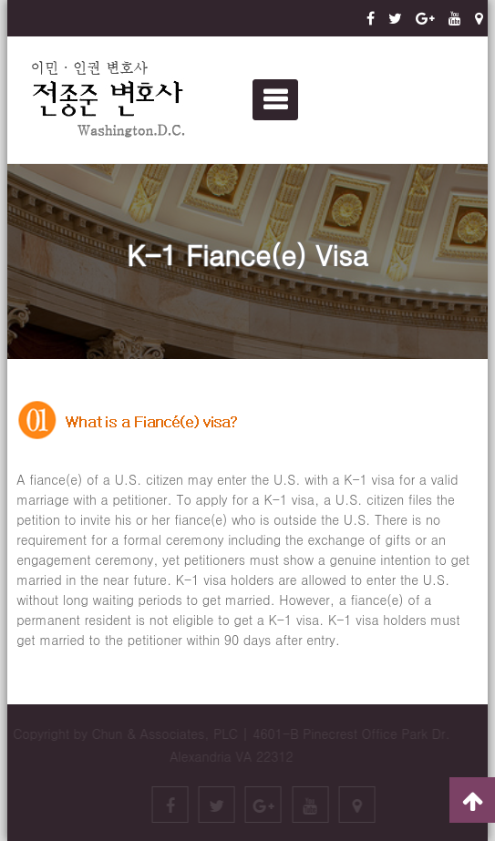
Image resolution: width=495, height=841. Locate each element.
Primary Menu (275, 99)
